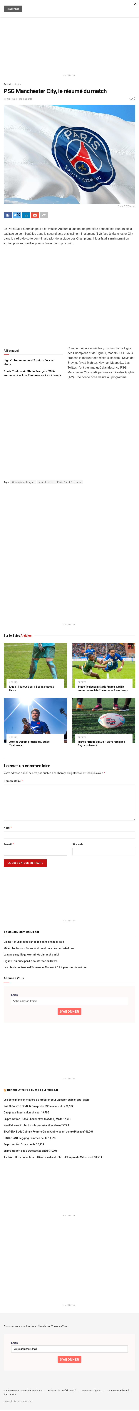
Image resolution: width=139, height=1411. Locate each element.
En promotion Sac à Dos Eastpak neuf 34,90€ (30, 1151)
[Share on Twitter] (17, 215)
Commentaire (13, 782)
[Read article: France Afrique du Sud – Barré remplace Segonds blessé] (103, 721)
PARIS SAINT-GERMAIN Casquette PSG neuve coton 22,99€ (38, 1107)
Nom (8, 829)
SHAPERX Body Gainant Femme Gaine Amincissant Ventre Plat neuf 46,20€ (48, 1132)
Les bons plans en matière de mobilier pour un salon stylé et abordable (46, 1100)
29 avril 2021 (10, 99)
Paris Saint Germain (69, 483)
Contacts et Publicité (118, 1391)
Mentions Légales (91, 1391)
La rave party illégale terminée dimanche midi (31, 955)
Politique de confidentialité (62, 1391)
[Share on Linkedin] (26, 215)
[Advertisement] (69, 41)
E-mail (9, 846)
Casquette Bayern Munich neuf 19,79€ (26, 1113)
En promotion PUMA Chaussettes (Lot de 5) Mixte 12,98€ (37, 1119)
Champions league (23, 483)
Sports (17, 84)
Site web (77, 845)
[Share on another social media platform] (44, 215)
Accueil (7, 84)
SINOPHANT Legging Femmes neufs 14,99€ (30, 1139)
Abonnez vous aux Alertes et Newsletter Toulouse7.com (36, 1327)
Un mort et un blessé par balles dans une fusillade (34, 942)
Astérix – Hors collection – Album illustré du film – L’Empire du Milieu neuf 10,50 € (53, 1158)
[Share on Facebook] (8, 215)
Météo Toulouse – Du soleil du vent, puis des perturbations (39, 949)
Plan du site (10, 1395)
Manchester (46, 483)
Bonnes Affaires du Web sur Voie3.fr (32, 1091)
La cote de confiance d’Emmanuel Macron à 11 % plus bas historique (45, 968)
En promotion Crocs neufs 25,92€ (24, 1145)
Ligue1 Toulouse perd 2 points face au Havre (30, 962)
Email (14, 996)
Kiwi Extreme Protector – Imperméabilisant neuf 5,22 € (36, 1126)
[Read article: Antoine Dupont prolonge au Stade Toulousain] (35, 721)
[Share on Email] (35, 215)
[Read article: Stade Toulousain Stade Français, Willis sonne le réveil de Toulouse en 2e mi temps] (103, 666)
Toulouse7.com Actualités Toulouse (23, 1391)
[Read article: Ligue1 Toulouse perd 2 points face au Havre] (35, 666)
